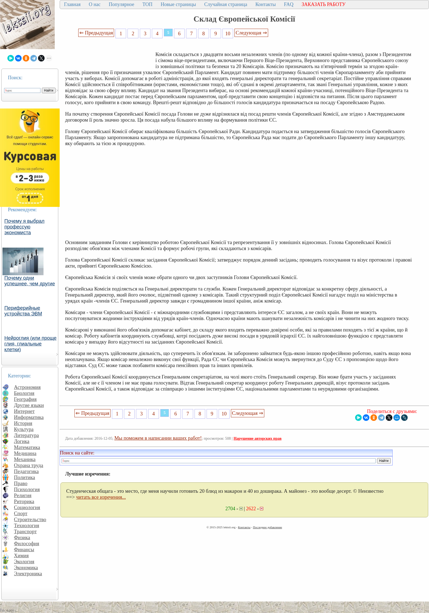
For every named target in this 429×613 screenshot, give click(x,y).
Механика (25, 459)
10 (227, 33)
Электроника (28, 573)
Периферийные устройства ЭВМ (23, 310)
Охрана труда (28, 465)
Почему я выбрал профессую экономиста (24, 226)
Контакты (265, 4)
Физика (22, 537)
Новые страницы (178, 4)
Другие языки (29, 405)
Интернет (24, 411)
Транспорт (25, 531)
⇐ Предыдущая (96, 33)
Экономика (26, 567)
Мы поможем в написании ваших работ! (158, 438)
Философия (26, 543)
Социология (27, 507)
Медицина (25, 453)
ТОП (148, 4)
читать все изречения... (101, 497)
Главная (72, 4)
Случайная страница (225, 4)
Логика (21, 441)
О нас (94, 4)
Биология (24, 393)
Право (20, 483)
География (25, 399)
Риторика (24, 501)
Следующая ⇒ (251, 33)
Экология (24, 561)
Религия (22, 495)
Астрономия (27, 387)
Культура (24, 429)
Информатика (29, 417)
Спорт (20, 513)
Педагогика (26, 471)
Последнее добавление (267, 527)
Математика (27, 447)
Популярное (121, 4)
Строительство (30, 519)
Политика (24, 477)
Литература (26, 435)
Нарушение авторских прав (258, 438)
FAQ (289, 4)
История (23, 423)
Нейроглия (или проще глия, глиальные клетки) (30, 343)
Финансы (24, 549)
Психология (27, 489)
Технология (26, 525)
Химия (21, 555)
